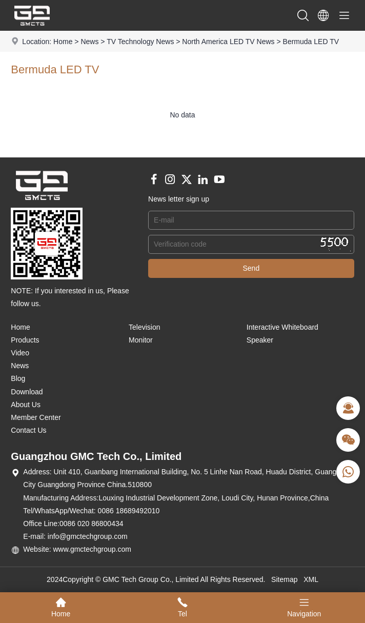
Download (27, 392)
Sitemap (284, 579)
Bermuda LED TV (311, 41)
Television (144, 327)
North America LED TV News (228, 41)
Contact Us (28, 430)
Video (20, 353)
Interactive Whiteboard (282, 327)
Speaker (260, 340)
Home (62, 41)
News (89, 41)
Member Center (35, 417)
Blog (18, 378)
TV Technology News (140, 41)
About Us (25, 404)
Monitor (141, 340)
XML (310, 579)
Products (25, 340)
